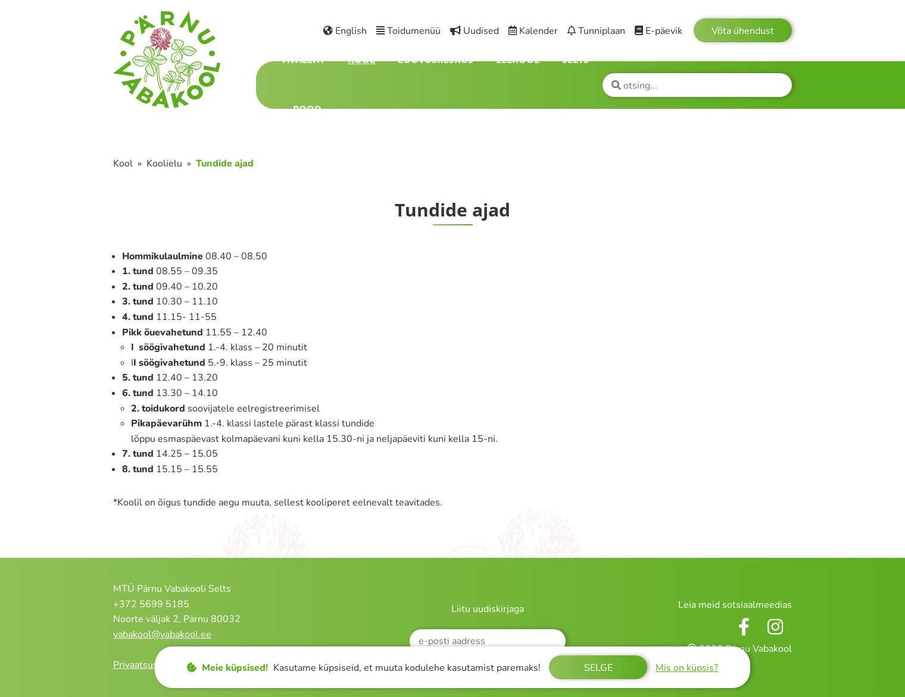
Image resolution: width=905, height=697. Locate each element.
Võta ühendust (742, 30)
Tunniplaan (596, 31)
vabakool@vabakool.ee (162, 634)
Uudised (474, 31)
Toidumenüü (408, 31)
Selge (598, 667)
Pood (307, 109)
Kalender (533, 31)
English (345, 31)
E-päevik (658, 31)
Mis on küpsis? (687, 667)
